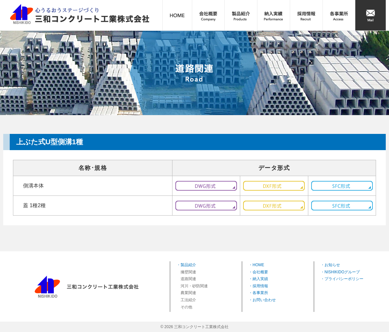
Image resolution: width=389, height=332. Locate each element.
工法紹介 (188, 300)
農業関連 (188, 292)
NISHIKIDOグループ (342, 272)
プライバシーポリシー (343, 279)
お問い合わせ (264, 300)
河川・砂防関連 (194, 286)
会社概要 (260, 272)
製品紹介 (188, 265)
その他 (186, 307)
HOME (258, 265)
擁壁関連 (188, 272)
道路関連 (188, 279)
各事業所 (260, 292)
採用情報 (260, 286)
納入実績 (260, 279)
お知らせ (332, 265)
